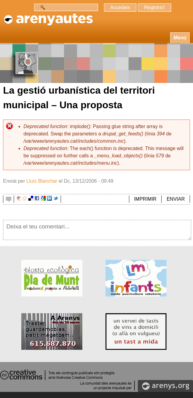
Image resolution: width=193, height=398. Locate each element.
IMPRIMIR (145, 199)
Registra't (154, 7)
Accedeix (120, 7)
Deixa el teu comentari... (97, 230)
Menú (179, 37)
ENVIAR (175, 199)
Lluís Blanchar (41, 181)
